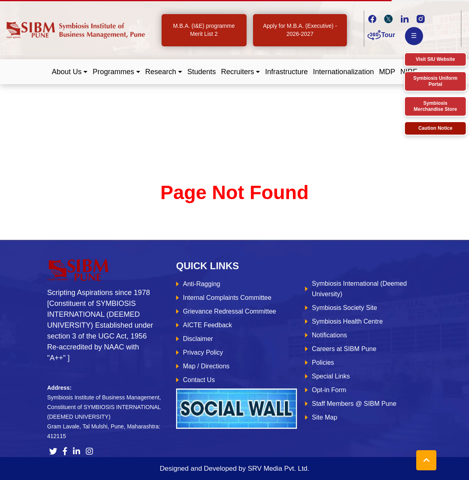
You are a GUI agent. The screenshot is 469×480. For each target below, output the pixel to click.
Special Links (331, 376)
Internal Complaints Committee (227, 297)
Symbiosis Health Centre (347, 321)
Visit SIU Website (435, 59)
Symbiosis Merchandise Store (435, 106)
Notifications (329, 335)
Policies (323, 362)
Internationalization (343, 72)
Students (201, 72)
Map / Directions (206, 366)
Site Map (324, 417)
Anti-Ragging (201, 284)
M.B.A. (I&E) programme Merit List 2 (203, 30)
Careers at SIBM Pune (344, 348)
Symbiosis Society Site (344, 307)
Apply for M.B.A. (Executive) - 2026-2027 (300, 30)
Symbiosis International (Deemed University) (359, 288)
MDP (387, 72)
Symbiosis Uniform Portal (435, 81)
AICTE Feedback (207, 325)
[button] (70, 72)
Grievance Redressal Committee (229, 311)
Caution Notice (435, 128)
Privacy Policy (203, 352)
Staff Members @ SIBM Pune (354, 403)
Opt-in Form (329, 389)
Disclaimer (198, 338)
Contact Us (199, 379)
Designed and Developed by (234, 468)
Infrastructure (286, 72)
